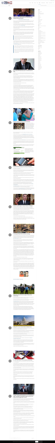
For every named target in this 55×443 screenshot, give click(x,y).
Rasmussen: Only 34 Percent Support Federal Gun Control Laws (22, 295)
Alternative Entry (40, 11)
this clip (18, 44)
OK (36, 441)
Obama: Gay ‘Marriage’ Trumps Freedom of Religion (23, 205)
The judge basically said (16, 185)
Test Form (39, 43)
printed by (29, 134)
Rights (38, 28)
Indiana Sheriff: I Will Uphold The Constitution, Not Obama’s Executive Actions (22, 18)
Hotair (22, 279)
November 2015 (40, 58)
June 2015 (39, 62)
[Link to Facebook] (52, 0)
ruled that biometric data (21, 188)
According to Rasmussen (16, 301)
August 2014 (39, 68)
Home (38, 22)
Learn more (40, 441)
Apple (30, 189)
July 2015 (39, 61)
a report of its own (23, 139)
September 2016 (40, 53)
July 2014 (39, 69)
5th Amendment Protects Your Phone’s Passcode (22, 166)
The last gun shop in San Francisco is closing (21, 233)
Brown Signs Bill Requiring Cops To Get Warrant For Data (23, 71)
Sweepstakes (39, 30)
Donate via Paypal (40, 19)
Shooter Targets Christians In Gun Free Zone (21, 121)
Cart (38, 14)
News (9, 5)
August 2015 (39, 60)
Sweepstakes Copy (40, 31)
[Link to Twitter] (51, 0)
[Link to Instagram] (53, 0)
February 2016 (39, 56)
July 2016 (39, 55)
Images (39, 48)
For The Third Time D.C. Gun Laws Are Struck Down (22, 360)
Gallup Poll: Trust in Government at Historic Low (22, 326)
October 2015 (39, 59)
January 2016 (39, 57)
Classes (39, 16)
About (38, 10)
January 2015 (39, 65)
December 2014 (40, 66)
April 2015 (39, 63)
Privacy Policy (39, 27)
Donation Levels (40, 20)
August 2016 (39, 54)
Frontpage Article (40, 47)
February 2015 (39, 64)
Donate (39, 18)
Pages (39, 26)
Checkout (39, 15)
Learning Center (40, 23)
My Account (39, 24)
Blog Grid (39, 12)
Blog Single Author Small (40, 13)
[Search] (53, 2)
